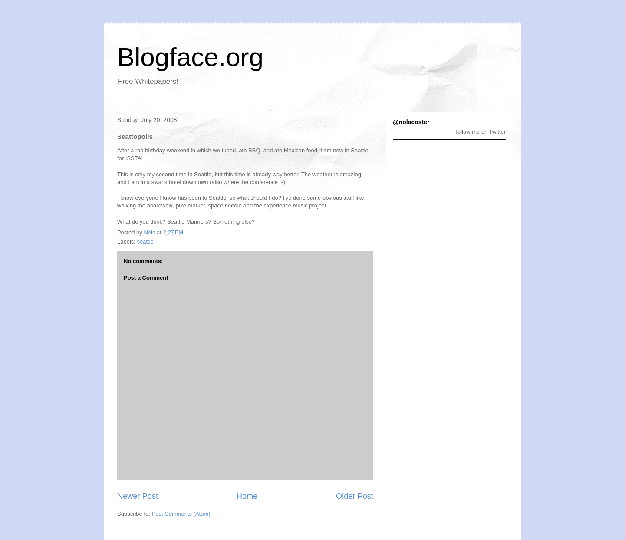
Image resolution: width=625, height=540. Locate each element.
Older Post (354, 496)
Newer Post (137, 496)
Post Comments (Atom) (181, 513)
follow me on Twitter (481, 131)
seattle (145, 241)
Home (247, 496)
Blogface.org (190, 57)
